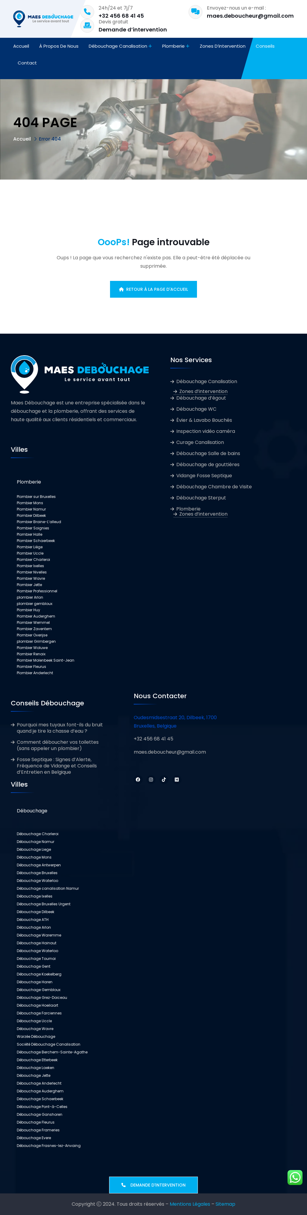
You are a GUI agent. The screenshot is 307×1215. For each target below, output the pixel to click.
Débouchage (32, 810)
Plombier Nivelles (32, 572)
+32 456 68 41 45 (121, 15)
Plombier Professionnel (37, 591)
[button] (80, 482)
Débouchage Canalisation (118, 46)
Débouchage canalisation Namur (48, 888)
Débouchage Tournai (36, 958)
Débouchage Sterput (201, 498)
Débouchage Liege (34, 849)
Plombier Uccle (30, 553)
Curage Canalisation (200, 442)
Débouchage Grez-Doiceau (42, 997)
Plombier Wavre (31, 578)
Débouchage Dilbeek (35, 911)
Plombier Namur (31, 509)
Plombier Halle (29, 534)
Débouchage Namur (35, 841)
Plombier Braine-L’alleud (39, 521)
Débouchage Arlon (34, 927)
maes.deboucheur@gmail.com (250, 15)
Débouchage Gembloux (39, 989)
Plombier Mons (30, 502)
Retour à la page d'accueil (153, 289)
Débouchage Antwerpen (39, 865)
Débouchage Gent (33, 966)
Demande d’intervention (133, 29)
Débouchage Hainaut (36, 942)
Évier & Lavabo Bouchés (204, 420)
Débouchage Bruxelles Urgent (43, 904)
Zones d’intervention (223, 46)
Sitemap (225, 1204)
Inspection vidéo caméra (205, 431)
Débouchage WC (196, 409)
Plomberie (173, 46)
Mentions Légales (190, 1204)
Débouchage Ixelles (34, 896)
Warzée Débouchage (36, 1036)
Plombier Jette (29, 584)
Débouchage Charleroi (37, 833)
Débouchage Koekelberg (39, 974)
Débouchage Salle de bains (208, 453)
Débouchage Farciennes (39, 1013)
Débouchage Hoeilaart (37, 1005)
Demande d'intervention (153, 1185)
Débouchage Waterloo (37, 880)
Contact (27, 63)
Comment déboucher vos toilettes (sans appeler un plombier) (58, 745)
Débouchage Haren (34, 981)
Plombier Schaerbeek (36, 540)
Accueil (21, 46)
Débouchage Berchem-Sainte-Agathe (52, 1052)
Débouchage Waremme (39, 935)
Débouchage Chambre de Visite (214, 487)
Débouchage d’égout (201, 398)
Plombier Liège (30, 546)
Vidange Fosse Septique (204, 475)
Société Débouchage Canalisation (48, 1044)
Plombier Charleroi (33, 559)
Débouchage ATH (33, 919)
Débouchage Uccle (34, 1020)
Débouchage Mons (34, 857)
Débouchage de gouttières (208, 464)
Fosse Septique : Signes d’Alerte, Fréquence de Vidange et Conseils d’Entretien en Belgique (57, 765)
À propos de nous (59, 46)
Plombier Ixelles (30, 565)
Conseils (265, 46)
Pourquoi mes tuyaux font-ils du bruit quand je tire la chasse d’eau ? (60, 728)
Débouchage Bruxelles (37, 872)
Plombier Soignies (33, 528)
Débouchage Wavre (35, 1028)
